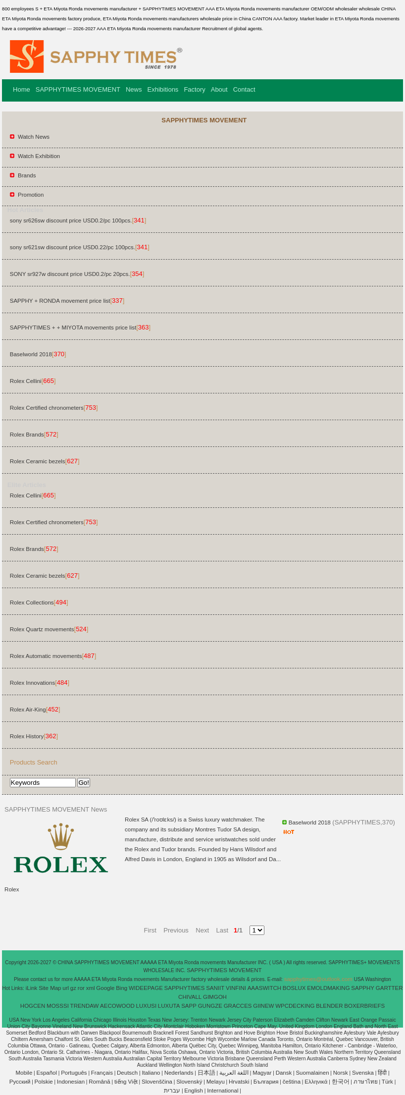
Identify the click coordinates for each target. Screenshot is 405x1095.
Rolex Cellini (26, 381)
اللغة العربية (234, 1073)
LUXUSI (146, 1006)
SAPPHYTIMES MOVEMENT (78, 89)
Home (21, 89)
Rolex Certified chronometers (47, 408)
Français (102, 1073)
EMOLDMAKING (328, 988)
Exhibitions (163, 89)
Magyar (262, 1073)
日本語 (206, 1073)
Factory (194, 89)
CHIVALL (190, 997)
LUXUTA (169, 1006)
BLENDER (329, 1006)
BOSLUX (294, 988)
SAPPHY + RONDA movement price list (60, 301)
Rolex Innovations (32, 683)
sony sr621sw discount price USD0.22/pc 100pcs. (72, 247)
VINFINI (236, 988)
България (266, 1082)
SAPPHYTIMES (184, 988)
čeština (292, 1082)
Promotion (31, 195)
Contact (244, 89)
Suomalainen (312, 1073)
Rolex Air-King (28, 709)
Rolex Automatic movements (46, 656)
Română (99, 1082)
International (222, 1091)
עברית (172, 1091)
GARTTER (389, 988)
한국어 (341, 1082)
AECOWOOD (117, 1006)
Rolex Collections (32, 602)
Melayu (215, 1082)
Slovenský (189, 1082)
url (65, 988)
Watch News (34, 137)
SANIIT (215, 988)
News (134, 89)
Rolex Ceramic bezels (37, 461)
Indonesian (71, 1082)
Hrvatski (239, 1082)
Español (46, 1073)
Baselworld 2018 (31, 354)
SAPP (189, 1006)
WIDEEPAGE (146, 988)
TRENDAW (84, 1006)
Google (105, 988)
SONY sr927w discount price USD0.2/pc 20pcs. (70, 274)
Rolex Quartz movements (42, 629)
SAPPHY (362, 988)
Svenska (363, 1073)
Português (74, 1073)
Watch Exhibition (39, 156)
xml (90, 988)
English (193, 1091)
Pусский (20, 1082)
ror (81, 988)
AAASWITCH (264, 988)
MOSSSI (58, 1006)
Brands (27, 175)
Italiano (151, 1073)
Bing (121, 988)
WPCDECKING (294, 1006)
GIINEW (263, 1006)
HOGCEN (32, 1006)
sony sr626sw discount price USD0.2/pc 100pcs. (71, 220)
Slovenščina (157, 1082)
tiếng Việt (126, 1082)
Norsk (340, 1073)
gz (73, 988)
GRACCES (238, 1006)
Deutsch (127, 1073)
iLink (32, 988)
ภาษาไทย (366, 1082)
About (219, 89)
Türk (387, 1082)
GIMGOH (215, 997)
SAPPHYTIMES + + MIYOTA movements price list (73, 327)
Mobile (23, 1073)
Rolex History (27, 736)
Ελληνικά (315, 1082)
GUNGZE (210, 1006)
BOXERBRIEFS (364, 1006)
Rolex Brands (27, 435)
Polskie (44, 1082)
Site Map (50, 988)
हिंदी (382, 1073)
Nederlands (179, 1073)
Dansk (284, 1073)
